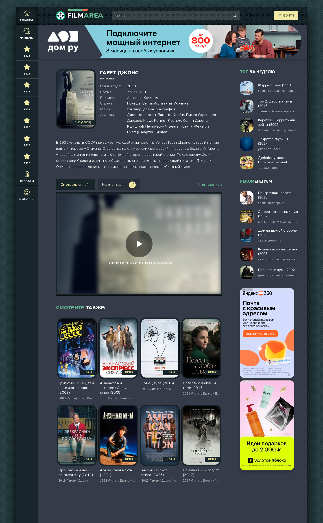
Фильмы (27, 33)
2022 (27, 87)
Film (85, 15)
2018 (27, 159)
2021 (27, 105)
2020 (27, 123)
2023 (27, 69)
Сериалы (27, 177)
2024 (27, 51)
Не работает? (209, 185)
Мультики (27, 194)
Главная (27, 15)
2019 (27, 141)
